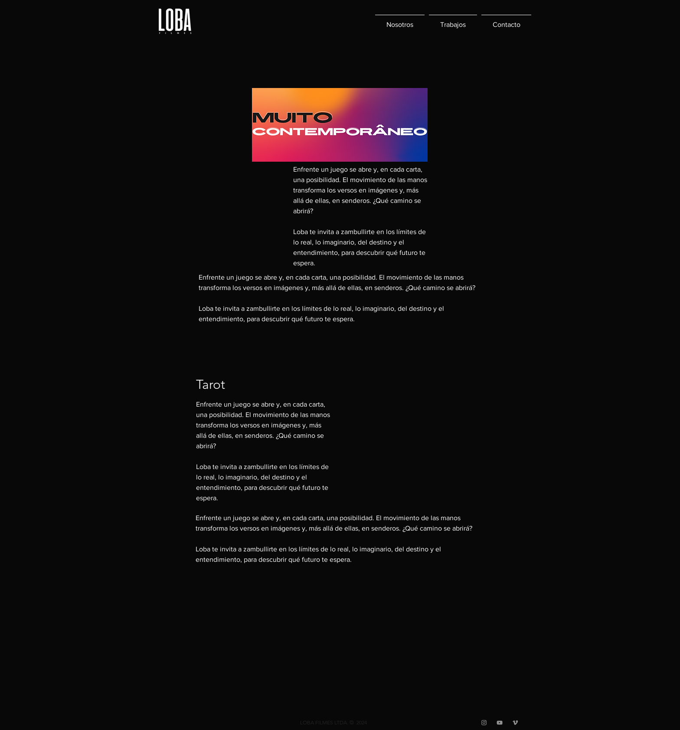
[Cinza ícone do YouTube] (499, 722)
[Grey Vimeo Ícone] (515, 722)
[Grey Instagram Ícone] (484, 722)
